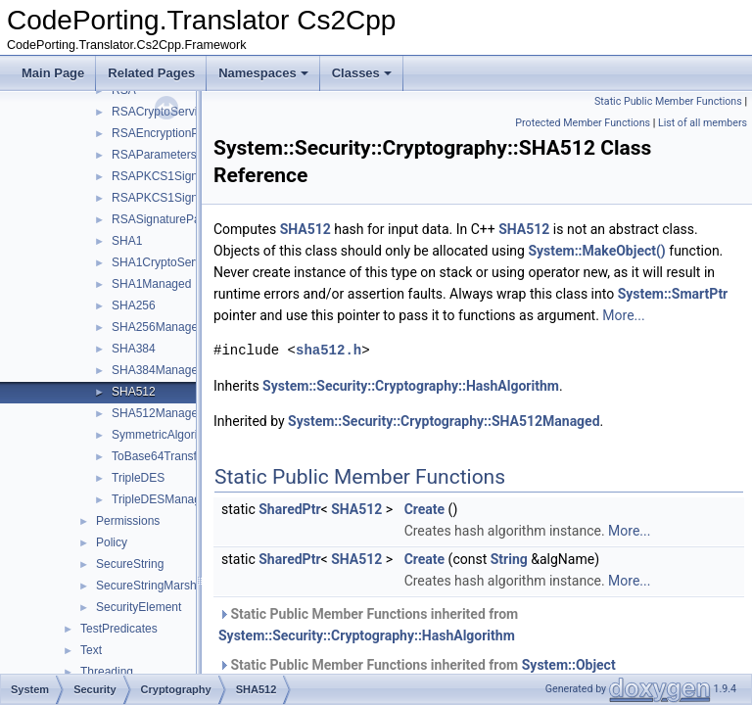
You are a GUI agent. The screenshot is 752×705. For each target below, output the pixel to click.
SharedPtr (338, 531)
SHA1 (127, 241)
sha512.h (377, 371)
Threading (106, 672)
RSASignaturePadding (170, 219)
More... (487, 337)
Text (91, 650)
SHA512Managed (158, 413)
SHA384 (134, 348)
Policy (111, 542)
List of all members (702, 123)
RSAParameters (154, 155)
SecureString (130, 564)
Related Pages (151, 73)
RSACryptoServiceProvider (183, 111)
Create (473, 531)
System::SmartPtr (486, 315)
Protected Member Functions (582, 123)
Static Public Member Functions (668, 101)
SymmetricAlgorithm (164, 435)
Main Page (53, 73)
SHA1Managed (151, 284)
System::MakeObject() (331, 272)
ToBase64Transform (164, 456)
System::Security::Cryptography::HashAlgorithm (459, 407)
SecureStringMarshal (151, 585)
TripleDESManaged (162, 499)
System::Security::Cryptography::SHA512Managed (493, 442)
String (558, 580)
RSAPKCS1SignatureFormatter (193, 198)
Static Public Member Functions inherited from (417, 646)
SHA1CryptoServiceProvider (185, 262)
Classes (362, 73)
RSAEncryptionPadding (173, 133)
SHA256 (134, 305)
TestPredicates (119, 628)
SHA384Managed (158, 370)
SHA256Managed (158, 327)
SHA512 (134, 392)
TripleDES (138, 478)
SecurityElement (138, 607)
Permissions (128, 521)
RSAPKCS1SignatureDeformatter (199, 176)
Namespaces (263, 73)
